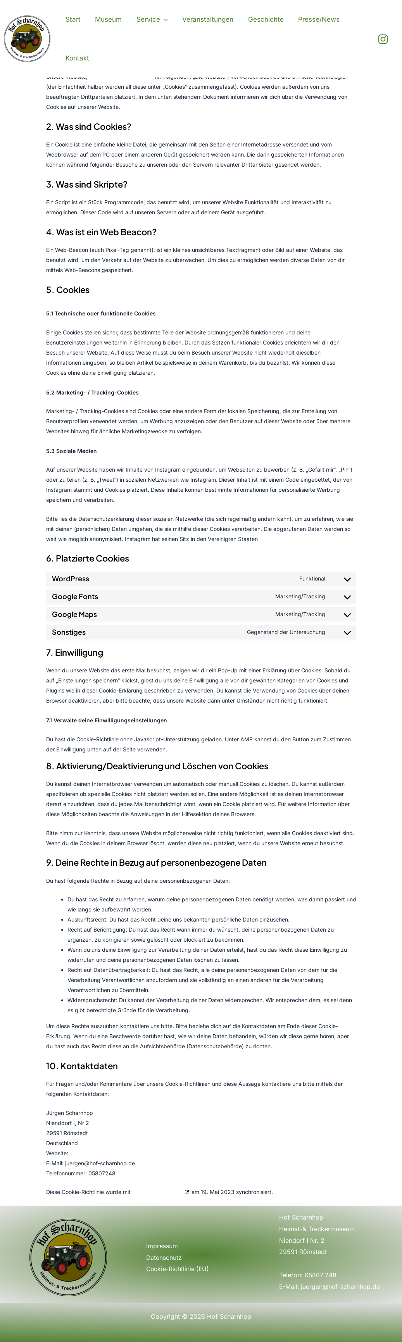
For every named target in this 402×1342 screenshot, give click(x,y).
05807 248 (321, 1275)
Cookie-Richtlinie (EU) (178, 1269)
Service (148, 19)
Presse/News (311, 19)
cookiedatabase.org (157, 1192)
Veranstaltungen (203, 19)
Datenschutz (164, 1257)
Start (72, 19)
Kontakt (76, 58)
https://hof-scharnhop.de (102, 1153)
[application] (160, 19)
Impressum (162, 1246)
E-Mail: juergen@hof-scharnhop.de (330, 1286)
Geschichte (260, 19)
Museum (106, 19)
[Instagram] (383, 39)
